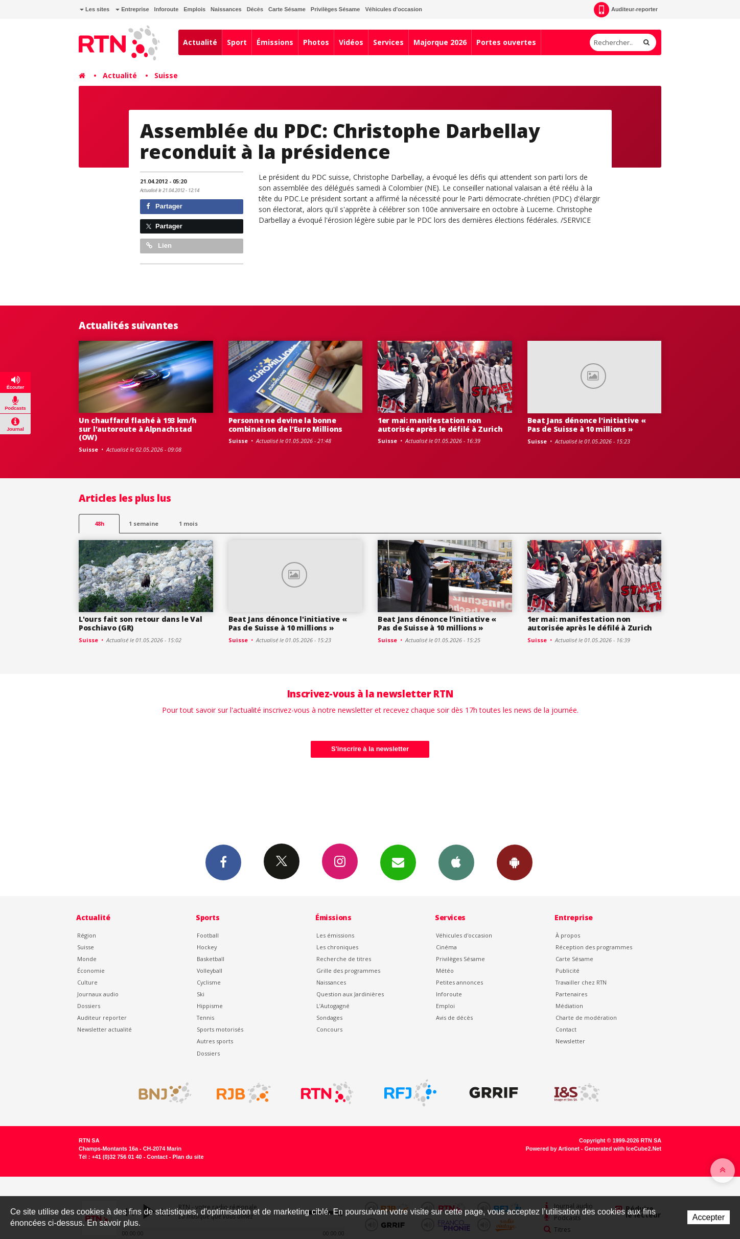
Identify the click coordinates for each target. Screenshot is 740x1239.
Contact (566, 1029)
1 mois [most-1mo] (188, 523)
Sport (237, 42)
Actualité (200, 42)
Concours (329, 1029)
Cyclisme (209, 982)
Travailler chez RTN (581, 982)
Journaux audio (98, 994)
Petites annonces (459, 982)
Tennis (205, 1017)
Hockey (207, 947)
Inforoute (166, 9)
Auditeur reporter (102, 1017)
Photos (316, 42)
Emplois (194, 9)
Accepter (708, 1217)
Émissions (275, 42)
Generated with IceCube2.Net (623, 1149)
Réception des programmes (594, 947)
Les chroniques (337, 947)
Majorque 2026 (440, 42)
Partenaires (571, 994)
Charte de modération (586, 1017)
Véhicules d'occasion (393, 9)
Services (388, 42)
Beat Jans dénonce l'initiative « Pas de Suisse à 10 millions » (586, 424)
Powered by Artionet (553, 1149)
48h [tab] (99, 523)
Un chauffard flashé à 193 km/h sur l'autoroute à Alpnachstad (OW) (138, 428)
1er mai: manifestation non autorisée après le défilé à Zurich (440, 424)
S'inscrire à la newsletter (370, 749)
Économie (91, 970)
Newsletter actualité (104, 1029)
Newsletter (570, 1041)
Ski (200, 994)
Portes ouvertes (506, 42)
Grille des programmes (348, 970)
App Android (515, 862)
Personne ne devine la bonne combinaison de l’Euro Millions (285, 424)
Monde (87, 958)
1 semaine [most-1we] (143, 523)
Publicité (568, 970)
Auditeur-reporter (626, 9)
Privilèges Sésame (335, 9)
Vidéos (351, 42)
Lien (159, 245)
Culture (87, 982)
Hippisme (210, 1005)
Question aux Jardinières (350, 994)
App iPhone (456, 862)
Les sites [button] (94, 9)
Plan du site (187, 1157)
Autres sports (215, 1041)
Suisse (166, 75)
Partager (164, 206)
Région (86, 935)
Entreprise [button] (132, 9)
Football (208, 935)
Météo (445, 970)
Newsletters (398, 862)
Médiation (569, 1005)
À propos (568, 935)
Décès (255, 9)
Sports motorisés (220, 1029)
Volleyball (209, 970)
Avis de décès (454, 1017)
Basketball (210, 958)
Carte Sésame (287, 9)
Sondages (329, 1017)
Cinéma (446, 947)
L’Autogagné (333, 1005)
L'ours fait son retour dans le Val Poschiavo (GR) (140, 623)
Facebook (223, 862)
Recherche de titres (343, 958)
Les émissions (335, 935)
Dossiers (88, 1005)
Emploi (445, 1005)
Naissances (226, 9)
